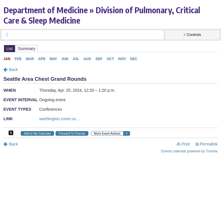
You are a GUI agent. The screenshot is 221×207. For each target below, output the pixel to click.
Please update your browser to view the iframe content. (110, 48)
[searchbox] (88, 34)
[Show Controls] (192, 34)
